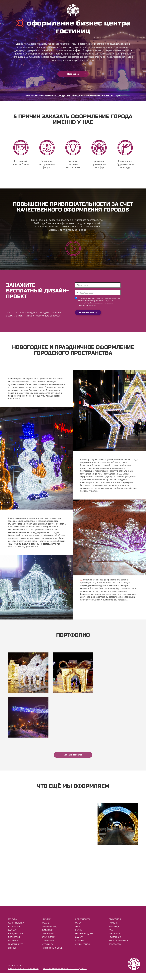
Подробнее (73, 74)
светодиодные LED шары (116, 473)
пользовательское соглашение (99, 298)
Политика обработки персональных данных (65, 968)
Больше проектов (73, 754)
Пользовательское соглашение (23, 968)
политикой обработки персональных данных (95, 303)
